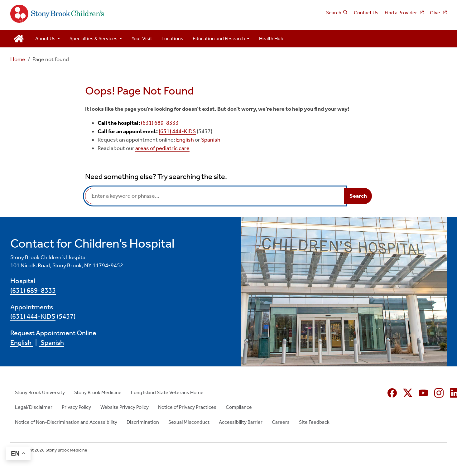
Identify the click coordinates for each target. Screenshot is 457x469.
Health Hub (271, 38)
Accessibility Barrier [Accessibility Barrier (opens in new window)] (240, 422)
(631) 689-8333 (160, 122)
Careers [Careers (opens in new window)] (281, 422)
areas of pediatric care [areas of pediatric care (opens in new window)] (162, 148)
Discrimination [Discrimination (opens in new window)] (143, 422)
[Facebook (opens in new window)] (392, 393)
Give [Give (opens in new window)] (435, 13)
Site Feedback (314, 422)
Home (17, 59)
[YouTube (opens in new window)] (423, 393)
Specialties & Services (94, 38)
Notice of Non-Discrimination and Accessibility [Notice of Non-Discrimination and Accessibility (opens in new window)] (66, 422)
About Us (45, 38)
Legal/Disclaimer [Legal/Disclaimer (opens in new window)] (33, 407)
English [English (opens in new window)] (185, 139)
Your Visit (142, 38)
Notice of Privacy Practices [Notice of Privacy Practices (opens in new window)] (187, 407)
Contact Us (366, 13)
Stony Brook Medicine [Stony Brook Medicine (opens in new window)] (98, 392)
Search (333, 13)
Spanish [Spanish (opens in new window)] (210, 139)
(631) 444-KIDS (177, 131)
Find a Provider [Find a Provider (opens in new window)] (401, 13)
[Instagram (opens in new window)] (439, 393)
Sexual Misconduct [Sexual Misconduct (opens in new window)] (188, 422)
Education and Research (219, 38)
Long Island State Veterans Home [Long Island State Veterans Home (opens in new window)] (167, 392)
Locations (172, 38)
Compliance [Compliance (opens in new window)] (239, 407)
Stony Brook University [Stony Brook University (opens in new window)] (40, 392)
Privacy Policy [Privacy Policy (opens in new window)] (76, 407)
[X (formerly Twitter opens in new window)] (408, 393)
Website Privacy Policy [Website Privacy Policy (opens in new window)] (124, 407)
